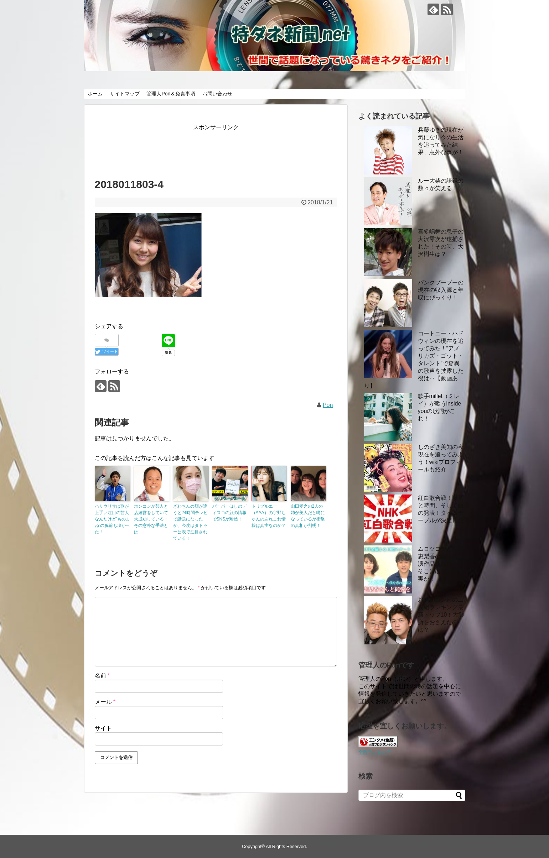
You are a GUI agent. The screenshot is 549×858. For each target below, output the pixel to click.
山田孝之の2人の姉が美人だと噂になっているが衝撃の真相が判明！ (308, 516)
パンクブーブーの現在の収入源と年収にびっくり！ (440, 289)
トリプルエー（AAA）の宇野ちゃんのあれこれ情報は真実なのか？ (269, 516)
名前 (102, 676)
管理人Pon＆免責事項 (170, 93)
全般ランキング (374, 752)
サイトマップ (125, 93)
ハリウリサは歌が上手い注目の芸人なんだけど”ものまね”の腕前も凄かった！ (112, 519)
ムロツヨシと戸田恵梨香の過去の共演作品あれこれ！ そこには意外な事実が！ (440, 564)
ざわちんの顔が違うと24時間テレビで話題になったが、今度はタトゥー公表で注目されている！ (190, 522)
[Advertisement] (224, 148)
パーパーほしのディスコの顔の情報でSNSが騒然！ (229, 513)
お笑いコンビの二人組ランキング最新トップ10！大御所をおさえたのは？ (441, 615)
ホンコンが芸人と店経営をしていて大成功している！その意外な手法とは (151, 519)
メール (105, 702)
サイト (103, 728)
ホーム (95, 93)
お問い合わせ (217, 93)
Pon (328, 405)
